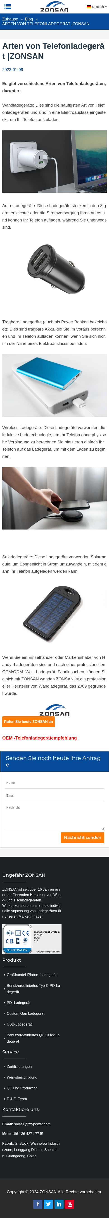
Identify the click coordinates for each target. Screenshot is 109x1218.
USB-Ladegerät (19, 1024)
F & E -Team (17, 1099)
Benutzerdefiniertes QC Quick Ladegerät (33, 1038)
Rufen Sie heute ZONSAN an (28, 722)
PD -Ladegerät (18, 1003)
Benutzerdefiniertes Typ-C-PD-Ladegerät (33, 989)
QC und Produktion (22, 1088)
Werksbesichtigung (22, 1077)
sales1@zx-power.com (32, 1124)
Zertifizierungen (19, 1066)
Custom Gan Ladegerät (25, 1013)
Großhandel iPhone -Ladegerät (32, 975)
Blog (29, 19)
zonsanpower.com (32, 9)
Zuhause (10, 19)
